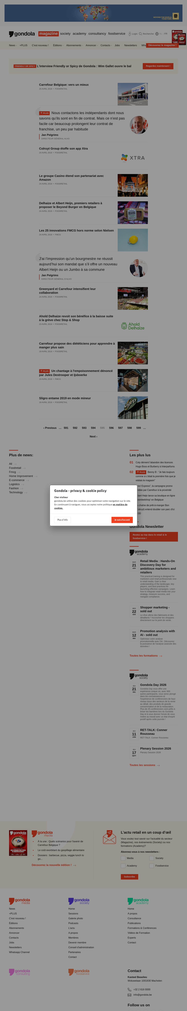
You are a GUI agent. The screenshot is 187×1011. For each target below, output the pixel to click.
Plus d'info (62, 519)
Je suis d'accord (122, 519)
